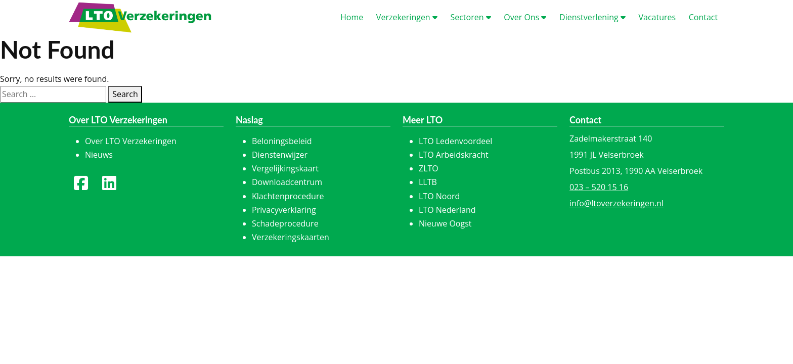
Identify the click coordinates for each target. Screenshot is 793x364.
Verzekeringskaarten (290, 237)
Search (125, 94)
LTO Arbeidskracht (454, 154)
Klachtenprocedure (288, 196)
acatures (657, 17)
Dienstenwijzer (279, 154)
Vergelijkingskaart (285, 168)
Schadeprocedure (285, 223)
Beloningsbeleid (282, 141)
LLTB (428, 182)
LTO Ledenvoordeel (455, 141)
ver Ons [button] (525, 17)
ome (351, 17)
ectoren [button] (470, 17)
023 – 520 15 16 (598, 187)
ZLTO (428, 168)
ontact (703, 17)
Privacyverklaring (284, 209)
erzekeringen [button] (406, 17)
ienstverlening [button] (592, 17)
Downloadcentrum (287, 182)
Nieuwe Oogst (445, 223)
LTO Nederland (447, 209)
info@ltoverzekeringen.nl (616, 203)
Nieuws (99, 154)
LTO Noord (439, 196)
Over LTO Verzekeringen (131, 141)
